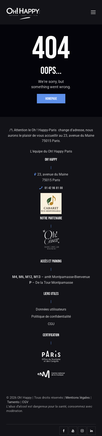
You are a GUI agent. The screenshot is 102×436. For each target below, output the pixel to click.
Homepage (51, 99)
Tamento (13, 402)
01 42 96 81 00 (51, 188)
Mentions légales (78, 398)
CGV (25, 402)
